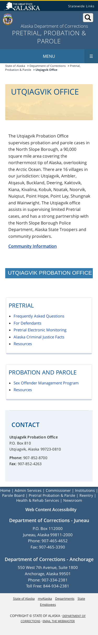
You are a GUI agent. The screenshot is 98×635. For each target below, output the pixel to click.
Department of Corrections (48, 66)
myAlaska (45, 598)
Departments (64, 598)
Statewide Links (81, 6)
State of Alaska (23, 6)
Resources (23, 343)
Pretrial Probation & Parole (52, 495)
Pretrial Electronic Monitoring (40, 329)
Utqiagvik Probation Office (50, 273)
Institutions (85, 490)
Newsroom (72, 500)
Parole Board (13, 495)
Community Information (32, 246)
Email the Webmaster (59, 621)
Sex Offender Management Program (46, 382)
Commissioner (58, 490)
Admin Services (28, 490)
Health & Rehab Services (37, 500)
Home (5, 490)
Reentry (86, 495)
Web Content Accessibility (51, 509)
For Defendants (27, 323)
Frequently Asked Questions (39, 316)
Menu (70, 56)
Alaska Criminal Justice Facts (39, 336)
